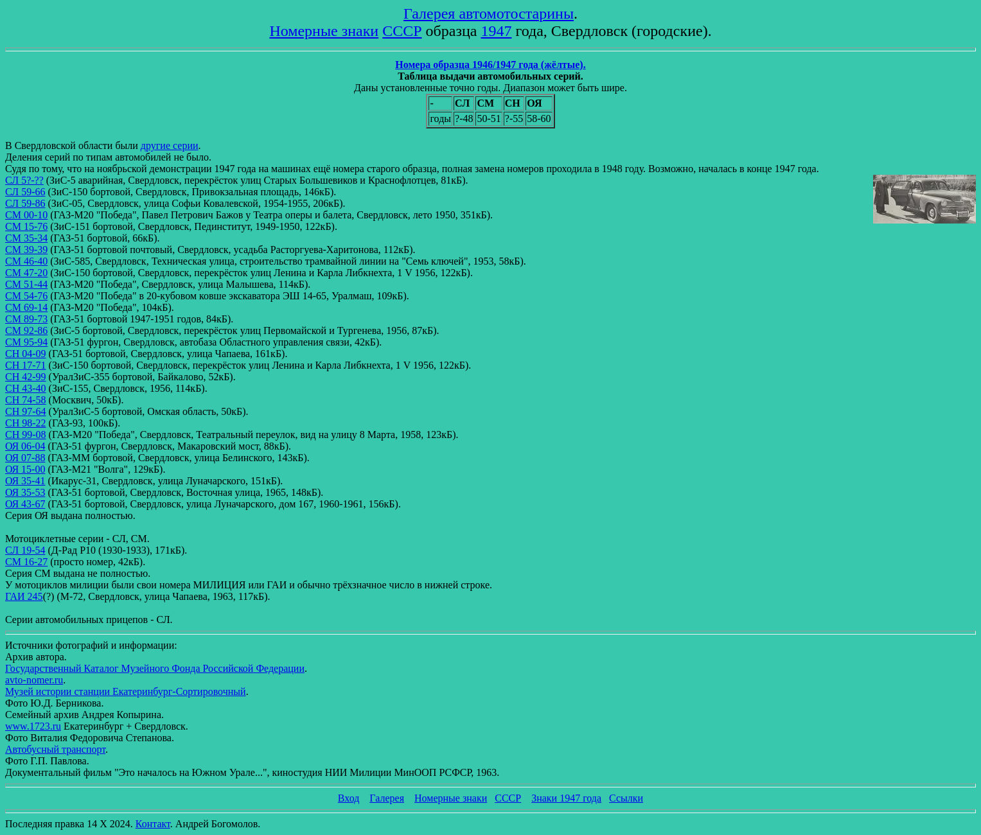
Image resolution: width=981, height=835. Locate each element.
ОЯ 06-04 (25, 446)
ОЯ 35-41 (25, 480)
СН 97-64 (25, 411)
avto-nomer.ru (34, 679)
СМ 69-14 (26, 307)
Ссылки (626, 798)
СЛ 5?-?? (24, 180)
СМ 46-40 (26, 261)
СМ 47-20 (26, 272)
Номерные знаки (323, 30)
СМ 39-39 (26, 249)
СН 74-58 (25, 399)
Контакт (153, 823)
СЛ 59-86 (25, 203)
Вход (349, 798)
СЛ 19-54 (25, 550)
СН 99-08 (25, 434)
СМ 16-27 (26, 561)
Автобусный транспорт (55, 749)
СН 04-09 (25, 353)
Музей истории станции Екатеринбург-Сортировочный (125, 691)
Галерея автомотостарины (488, 13)
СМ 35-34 (26, 238)
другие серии (170, 145)
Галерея (386, 798)
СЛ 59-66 (25, 191)
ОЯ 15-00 (25, 469)
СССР (401, 30)
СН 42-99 (25, 376)
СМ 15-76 (26, 226)
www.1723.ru (33, 726)
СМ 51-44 (26, 284)
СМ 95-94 (26, 342)
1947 (496, 30)
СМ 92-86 (26, 330)
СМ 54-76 (26, 295)
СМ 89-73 (26, 318)
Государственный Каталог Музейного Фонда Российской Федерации (155, 668)
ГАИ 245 (24, 596)
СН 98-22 (25, 423)
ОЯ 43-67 (25, 503)
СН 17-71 (25, 365)
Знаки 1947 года (566, 798)
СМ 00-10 (26, 214)
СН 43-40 (25, 388)
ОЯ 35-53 (25, 492)
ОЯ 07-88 (25, 457)
